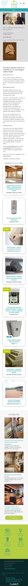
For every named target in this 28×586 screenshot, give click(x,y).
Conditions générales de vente (14, 580)
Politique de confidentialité (13, 581)
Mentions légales (10, 578)
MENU (14, 10)
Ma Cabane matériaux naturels (4, 2)
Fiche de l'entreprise (9, 568)
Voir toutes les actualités (14, 517)
